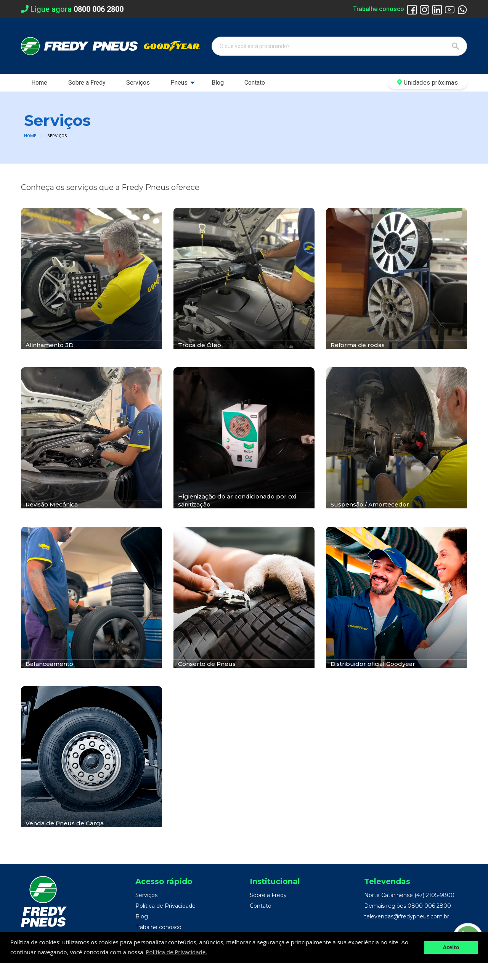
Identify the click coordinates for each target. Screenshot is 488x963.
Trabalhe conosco (378, 9)
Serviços (138, 82)
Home (39, 82)
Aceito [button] (451, 947)
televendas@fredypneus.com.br (406, 916)
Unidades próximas (427, 82)
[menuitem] (39, 83)
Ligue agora (72, 9)
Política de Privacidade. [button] (176, 952)
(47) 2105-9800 (434, 895)
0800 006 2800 (429, 905)
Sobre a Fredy (87, 82)
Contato (254, 82)
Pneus (179, 82)
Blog (218, 82)
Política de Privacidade (165, 905)
